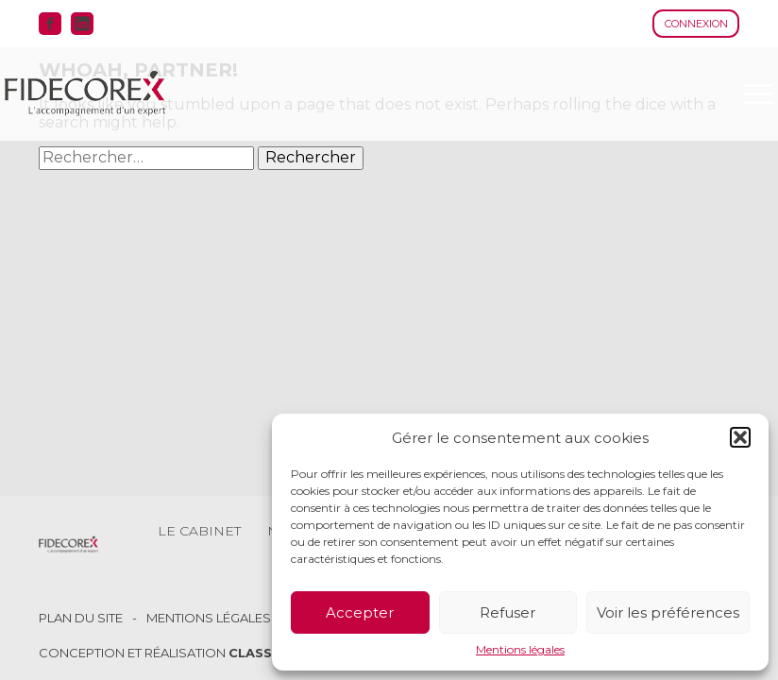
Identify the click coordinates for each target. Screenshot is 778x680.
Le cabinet (199, 530)
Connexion (696, 23)
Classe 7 (260, 652)
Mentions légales (520, 649)
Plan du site (81, 618)
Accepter (360, 612)
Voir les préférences (668, 612)
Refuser (507, 612)
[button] (740, 437)
